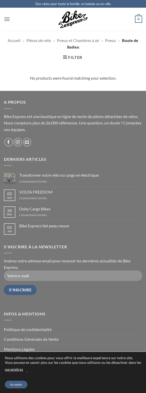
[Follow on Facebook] (8, 142)
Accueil (14, 40)
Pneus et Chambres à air (78, 40)
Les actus (66, 378)
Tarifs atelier (110, 378)
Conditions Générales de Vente (31, 339)
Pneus (110, 40)
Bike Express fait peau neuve (44, 225)
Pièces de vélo (38, 40)
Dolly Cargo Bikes (34, 208)
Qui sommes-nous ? (41, 378)
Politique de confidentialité (27, 329)
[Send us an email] (27, 142)
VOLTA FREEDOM (36, 191)
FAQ (94, 378)
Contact (82, 378)
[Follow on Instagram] (18, 142)
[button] (7, 19)
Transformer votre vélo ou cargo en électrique (59, 175)
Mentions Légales (19, 349)
